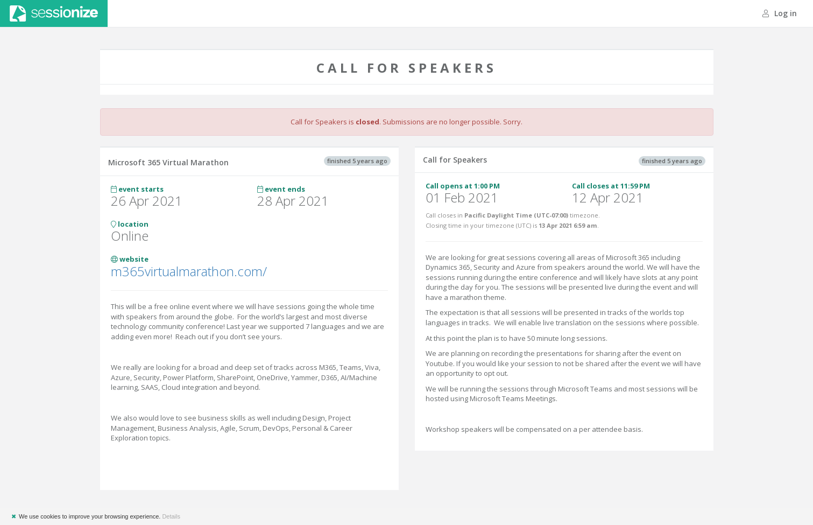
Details (171, 516)
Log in (779, 13)
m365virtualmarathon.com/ (189, 271)
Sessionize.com (54, 13)
